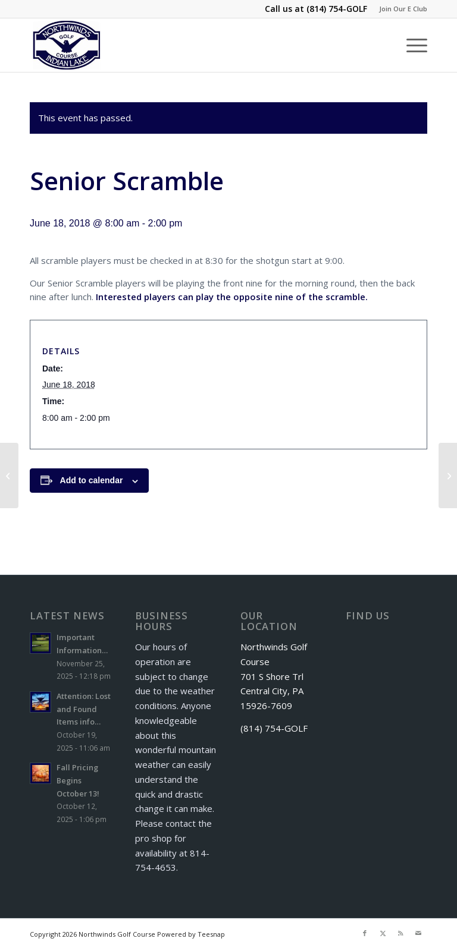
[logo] (67, 45)
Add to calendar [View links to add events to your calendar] (91, 480)
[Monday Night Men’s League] (448, 475)
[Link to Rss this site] (400, 933)
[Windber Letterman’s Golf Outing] (9, 475)
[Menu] (411, 45)
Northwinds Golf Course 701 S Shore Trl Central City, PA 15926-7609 (273, 676)
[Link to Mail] (418, 933)
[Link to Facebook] (365, 933)
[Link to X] (383, 933)
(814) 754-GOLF (336, 8)
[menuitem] (400, 9)
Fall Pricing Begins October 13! (78, 780)
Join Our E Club (403, 8)
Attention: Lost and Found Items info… (84, 709)
